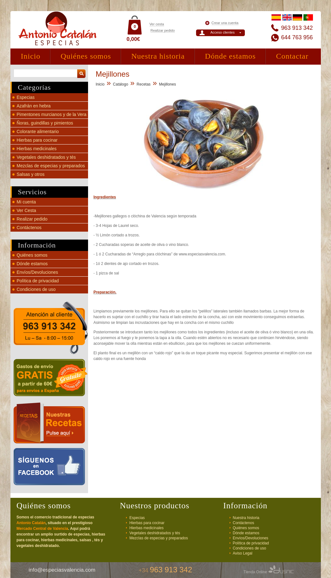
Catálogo (120, 84)
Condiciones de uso (36, 289)
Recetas (143, 84)
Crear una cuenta (225, 23)
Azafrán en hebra (34, 105)
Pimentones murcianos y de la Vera (51, 114)
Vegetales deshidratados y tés (46, 157)
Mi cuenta (26, 201)
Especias (26, 97)
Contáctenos (29, 227)
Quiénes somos (85, 56)
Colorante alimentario (38, 131)
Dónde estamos (230, 56)
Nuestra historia (158, 56)
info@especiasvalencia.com (62, 570)
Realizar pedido (162, 30)
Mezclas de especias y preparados (51, 165)
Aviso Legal (242, 553)
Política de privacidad (38, 280)
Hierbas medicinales (37, 148)
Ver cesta (157, 24)
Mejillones (167, 84)
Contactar (292, 56)
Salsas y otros (31, 174)
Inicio (31, 56)
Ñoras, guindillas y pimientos (45, 122)
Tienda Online (269, 572)
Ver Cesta (26, 210)
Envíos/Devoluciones (37, 272)
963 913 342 (297, 28)
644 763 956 (297, 37)
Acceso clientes (222, 32)
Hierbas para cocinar (37, 140)
